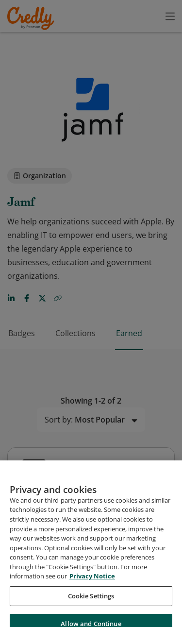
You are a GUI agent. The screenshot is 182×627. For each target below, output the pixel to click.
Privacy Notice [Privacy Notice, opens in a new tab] (92, 582)
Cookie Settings (91, 602)
